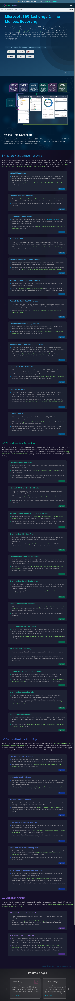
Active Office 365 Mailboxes (20, 239)
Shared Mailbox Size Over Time (21, 534)
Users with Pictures (17, 389)
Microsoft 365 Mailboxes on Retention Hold (26, 344)
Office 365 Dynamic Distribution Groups (25, 913)
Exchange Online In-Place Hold (21, 367)
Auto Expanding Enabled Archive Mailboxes (26, 870)
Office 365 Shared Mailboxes (21, 463)
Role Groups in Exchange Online (22, 935)
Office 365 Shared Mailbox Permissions (25, 557)
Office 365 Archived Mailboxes (21, 756)
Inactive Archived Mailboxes (21, 800)
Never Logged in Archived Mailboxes (24, 822)
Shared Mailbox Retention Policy (22, 692)
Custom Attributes (17, 414)
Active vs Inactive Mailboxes (21, 216)
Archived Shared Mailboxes (20, 777)
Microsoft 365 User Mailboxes (21, 196)
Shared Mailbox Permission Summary (24, 581)
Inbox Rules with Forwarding (20, 649)
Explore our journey (50, 1)
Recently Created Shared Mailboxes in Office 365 (29, 513)
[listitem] (4, 9)
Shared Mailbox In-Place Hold (21, 715)
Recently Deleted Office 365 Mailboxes (24, 301)
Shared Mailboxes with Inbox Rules (23, 604)
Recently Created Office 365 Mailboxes (25, 280)
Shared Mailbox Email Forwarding (23, 626)
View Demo (61, 188)
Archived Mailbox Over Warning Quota (25, 848)
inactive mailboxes (53, 219)
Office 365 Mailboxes (18, 173)
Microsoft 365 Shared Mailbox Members (25, 488)
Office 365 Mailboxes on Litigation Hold (25, 324)
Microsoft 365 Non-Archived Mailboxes (25, 260)
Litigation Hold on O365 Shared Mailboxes (26, 671)
